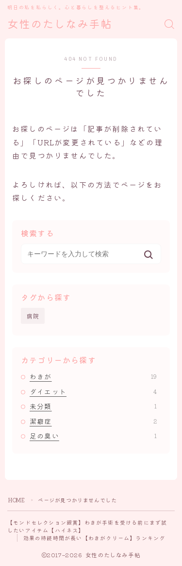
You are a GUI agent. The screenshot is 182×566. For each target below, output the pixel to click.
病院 (33, 316)
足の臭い (93, 436)
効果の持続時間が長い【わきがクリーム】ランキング (94, 538)
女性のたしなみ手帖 (59, 24)
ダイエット (93, 391)
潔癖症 (93, 421)
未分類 (93, 406)
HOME (16, 500)
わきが (93, 376)
